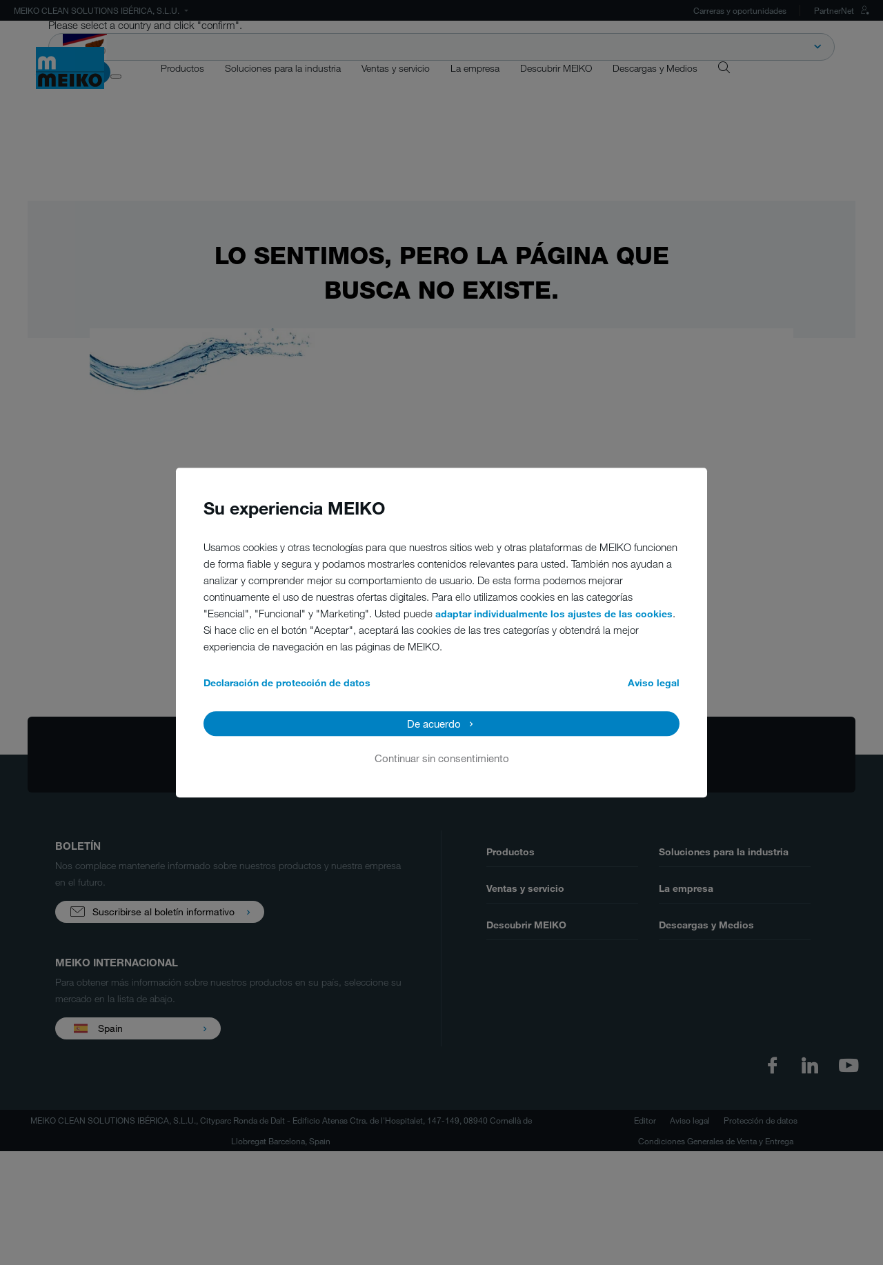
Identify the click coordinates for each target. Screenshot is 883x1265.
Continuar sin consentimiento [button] (442, 758)
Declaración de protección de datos (287, 682)
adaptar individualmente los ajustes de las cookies (554, 613)
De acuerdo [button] (434, 723)
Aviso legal (653, 682)
